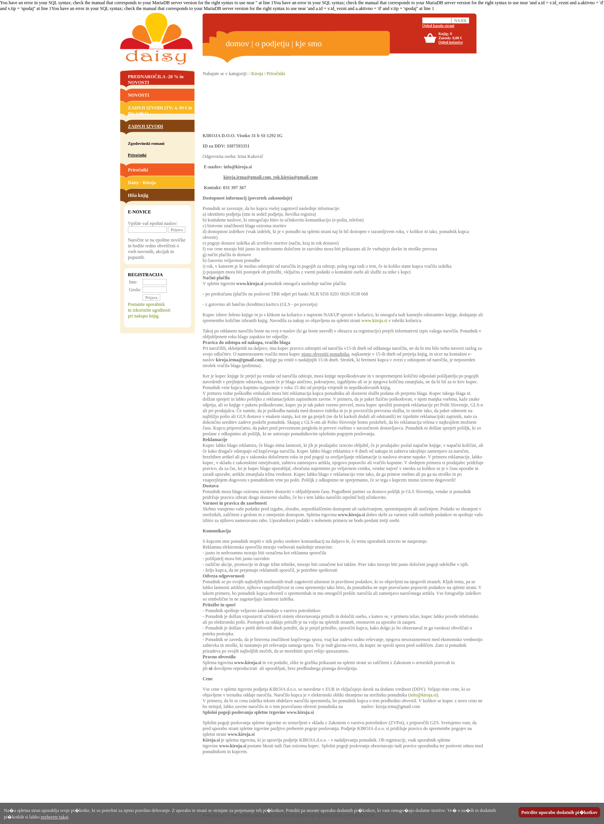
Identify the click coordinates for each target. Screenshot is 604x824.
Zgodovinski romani (146, 143)
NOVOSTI (138, 95)
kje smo (308, 43)
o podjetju (272, 43)
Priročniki (138, 170)
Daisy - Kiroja (142, 182)
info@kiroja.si (423, 695)
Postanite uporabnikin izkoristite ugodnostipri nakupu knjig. (149, 310)
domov (237, 43)
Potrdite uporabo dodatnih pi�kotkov (559, 812)
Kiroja (257, 73)
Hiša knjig (138, 195)
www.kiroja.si (374, 320)
